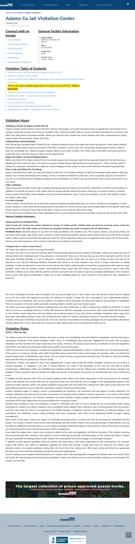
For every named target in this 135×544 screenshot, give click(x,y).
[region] (107, 54)
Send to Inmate (104, 5)
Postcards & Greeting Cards (58, 526)
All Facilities (18, 12)
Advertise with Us (80, 531)
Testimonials (119, 526)
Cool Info (77, 526)
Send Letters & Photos (18, 44)
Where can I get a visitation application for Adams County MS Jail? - (43, 87)
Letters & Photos (30, 526)
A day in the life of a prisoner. (21, 102)
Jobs (96, 526)
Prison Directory (51, 5)
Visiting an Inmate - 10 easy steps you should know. (32, 95)
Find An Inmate (28, 5)
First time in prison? (17, 99)
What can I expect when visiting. (23, 75)
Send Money (13, 57)
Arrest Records (14, 39)
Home (8, 12)
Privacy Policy (64, 531)
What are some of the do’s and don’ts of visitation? (31, 92)
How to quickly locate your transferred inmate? (30, 106)
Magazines (83, 5)
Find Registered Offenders (19, 62)
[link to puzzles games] (67, 489)
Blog (69, 5)
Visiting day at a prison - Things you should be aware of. (34, 109)
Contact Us (106, 526)
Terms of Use (50, 531)
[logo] (6, 9)
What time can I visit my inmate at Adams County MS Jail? (35, 72)
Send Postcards (15, 48)
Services (87, 526)
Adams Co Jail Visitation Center (40, 18)
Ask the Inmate (13, 526)
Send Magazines (15, 53)
